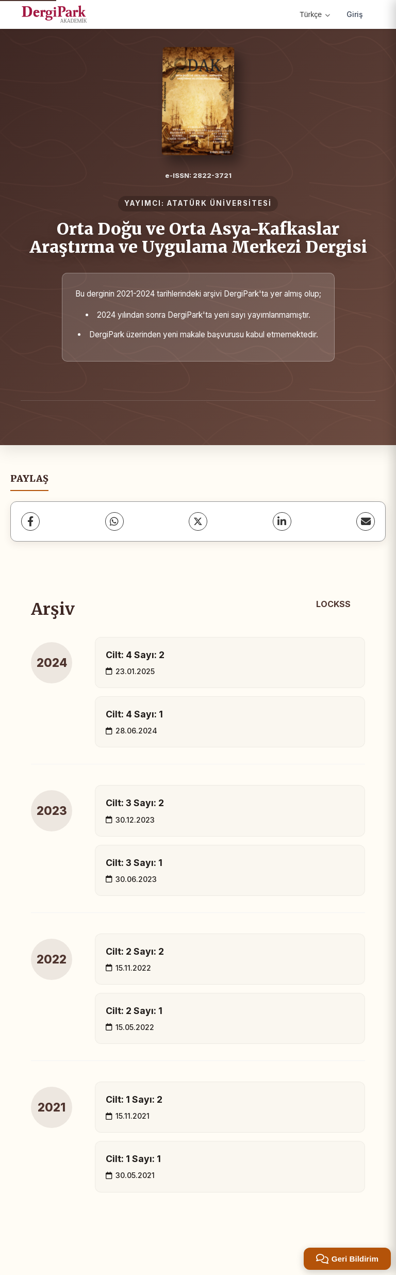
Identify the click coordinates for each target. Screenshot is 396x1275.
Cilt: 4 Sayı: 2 (135, 654)
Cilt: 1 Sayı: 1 (133, 1158)
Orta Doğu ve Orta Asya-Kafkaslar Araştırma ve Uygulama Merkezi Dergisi (198, 238)
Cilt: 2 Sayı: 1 (134, 1010)
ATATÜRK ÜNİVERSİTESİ (219, 203)
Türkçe (315, 14)
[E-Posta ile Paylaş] (365, 521)
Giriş (354, 14)
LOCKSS (333, 604)
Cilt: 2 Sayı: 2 (135, 951)
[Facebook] (30, 521)
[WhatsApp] (114, 521)
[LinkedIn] (282, 521)
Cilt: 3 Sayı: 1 (134, 862)
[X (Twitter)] (198, 521)
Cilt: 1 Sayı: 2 (134, 1099)
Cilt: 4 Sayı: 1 (134, 714)
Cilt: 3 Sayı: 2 (135, 802)
